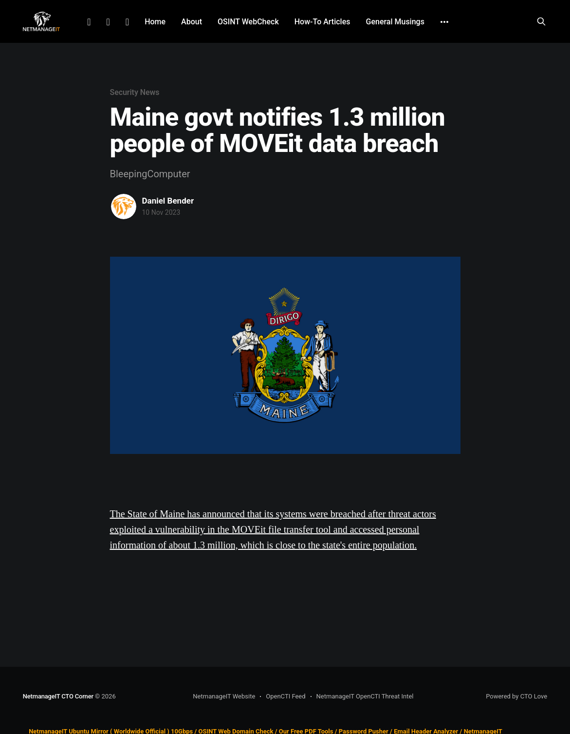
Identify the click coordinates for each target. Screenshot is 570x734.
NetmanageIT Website (224, 696)
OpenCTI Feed (285, 696)
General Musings (395, 21)
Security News (135, 92)
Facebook (108, 22)
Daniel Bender (168, 201)
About (191, 21)
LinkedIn (89, 22)
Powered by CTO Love (516, 696)
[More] (444, 22)
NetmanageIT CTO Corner (58, 696)
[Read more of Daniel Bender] (123, 206)
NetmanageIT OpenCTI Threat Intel (365, 696)
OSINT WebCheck (248, 21)
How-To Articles (322, 21)
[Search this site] (541, 21)
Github (127, 22)
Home (155, 21)
